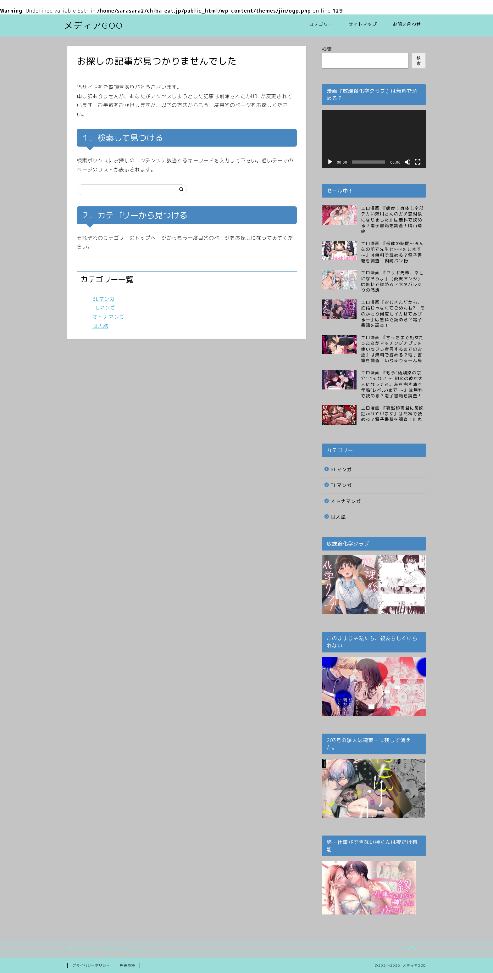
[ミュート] (407, 162)
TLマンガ (103, 307)
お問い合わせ (407, 24)
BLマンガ (103, 298)
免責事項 (127, 965)
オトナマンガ (108, 316)
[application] (374, 139)
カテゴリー (321, 24)
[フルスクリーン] (417, 162)
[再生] (330, 162)
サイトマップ (363, 24)
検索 (327, 49)
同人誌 (100, 325)
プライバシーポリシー (91, 965)
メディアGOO (93, 25)
